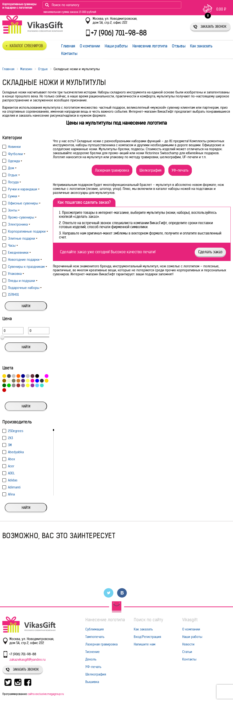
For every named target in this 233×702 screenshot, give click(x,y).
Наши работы (116, 46)
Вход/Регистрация (147, 637)
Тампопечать (94, 637)
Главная (68, 46)
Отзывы (178, 46)
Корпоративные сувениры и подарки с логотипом (19, 5)
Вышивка (92, 682)
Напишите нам (144, 644)
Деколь (90, 659)
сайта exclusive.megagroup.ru (46, 694)
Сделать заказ (210, 251)
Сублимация (94, 629)
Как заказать (201, 46)
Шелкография (150, 170)
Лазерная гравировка (112, 170)
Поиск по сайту (148, 619)
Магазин (26, 69)
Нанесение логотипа (149, 46)
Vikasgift (189, 619)
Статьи (187, 652)
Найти (26, 306)
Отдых (43, 69)
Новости (188, 644)
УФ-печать (180, 170)
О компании (90, 46)
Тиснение (92, 652)
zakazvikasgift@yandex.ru (27, 659)
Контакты (69, 53)
